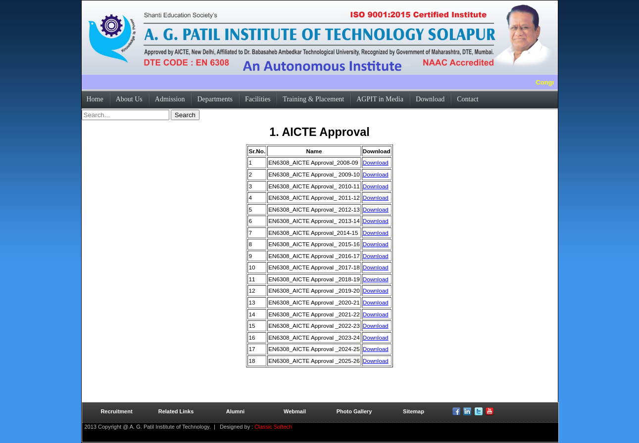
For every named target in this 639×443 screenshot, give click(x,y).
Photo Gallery (354, 411)
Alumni (235, 411)
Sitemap (413, 411)
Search (185, 115)
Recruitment (116, 411)
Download (376, 162)
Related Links (176, 411)
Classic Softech (272, 427)
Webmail (295, 411)
